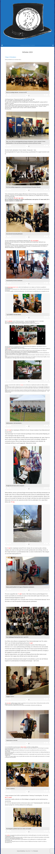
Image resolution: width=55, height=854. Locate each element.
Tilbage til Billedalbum (10, 57)
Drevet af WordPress (21, 851)
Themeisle (36, 851)
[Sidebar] (2, 45)
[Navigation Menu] (52, 45)
